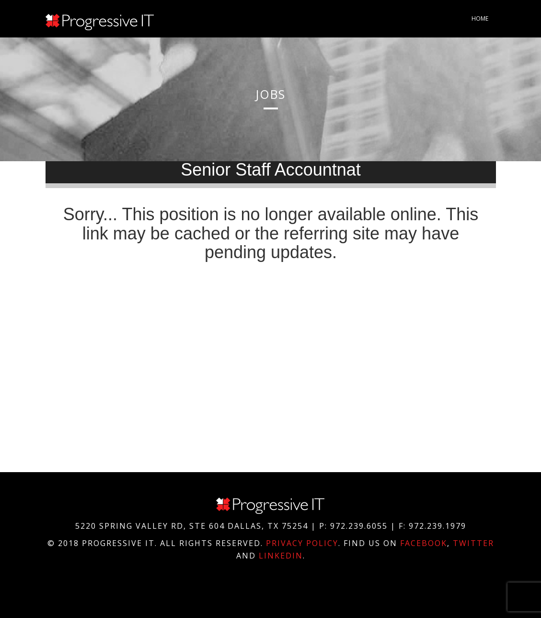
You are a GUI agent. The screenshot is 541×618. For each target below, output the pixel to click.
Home (480, 18)
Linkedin (281, 555)
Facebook (423, 543)
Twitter (473, 543)
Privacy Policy (302, 543)
